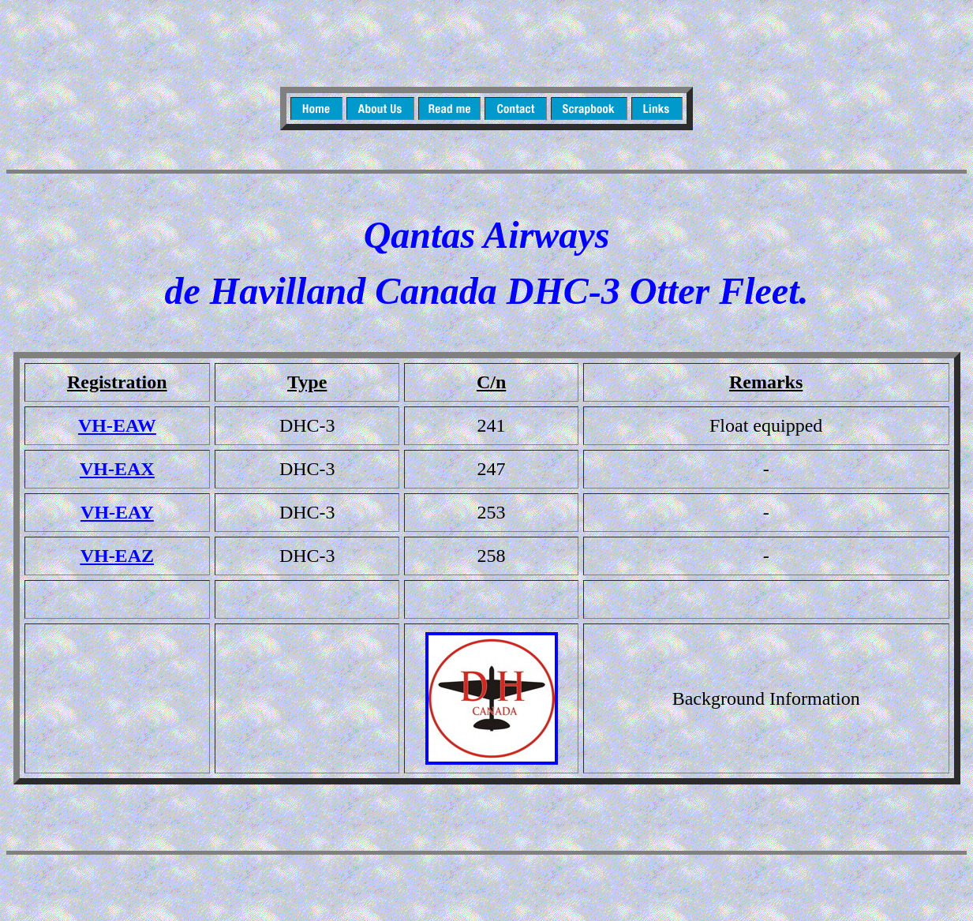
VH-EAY (116, 512)
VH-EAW (117, 425)
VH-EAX (117, 469)
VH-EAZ (117, 555)
